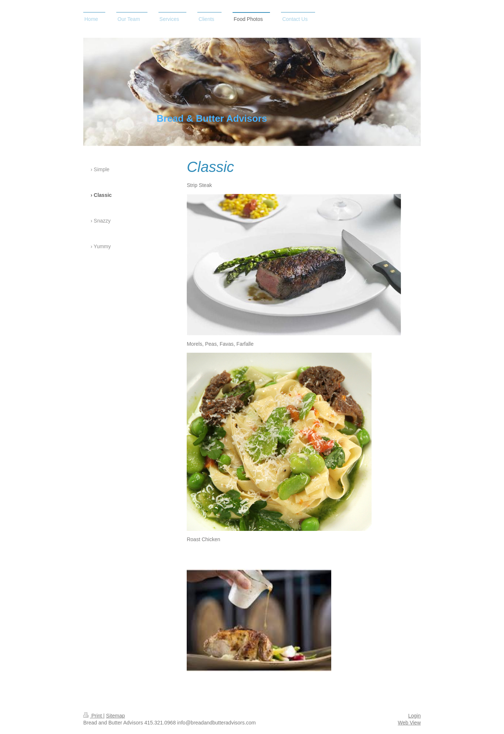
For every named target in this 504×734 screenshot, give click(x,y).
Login (414, 716)
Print (93, 716)
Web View (409, 723)
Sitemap (115, 716)
